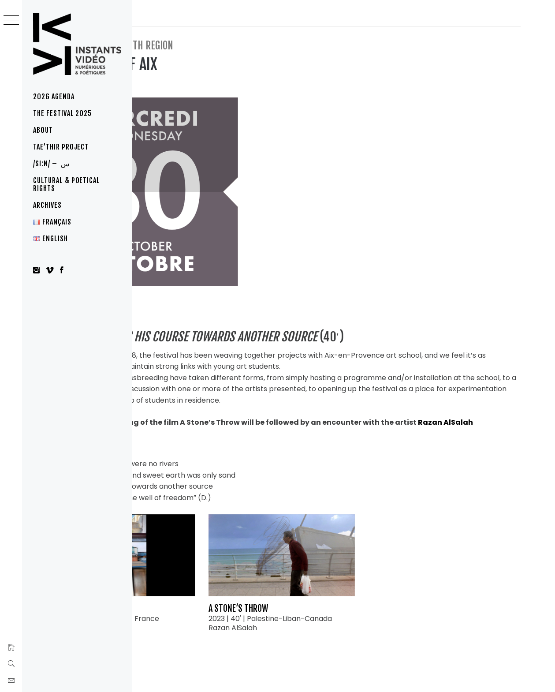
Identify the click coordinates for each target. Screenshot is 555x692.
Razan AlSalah (217, 398)
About (43, 130)
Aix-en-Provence (197, 271)
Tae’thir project (61, 146)
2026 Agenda (53, 96)
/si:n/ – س (51, 163)
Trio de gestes (192, 562)
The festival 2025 (62, 113)
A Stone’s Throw (316, 562)
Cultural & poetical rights (66, 184)
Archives (47, 205)
